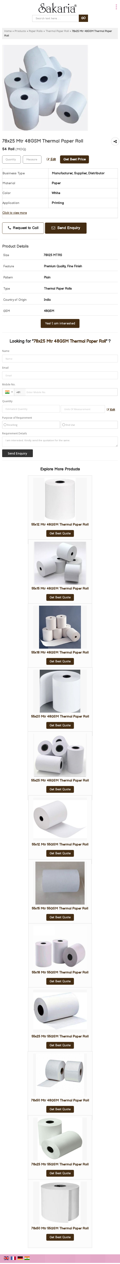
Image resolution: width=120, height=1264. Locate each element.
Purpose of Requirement (17, 417)
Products (20, 31)
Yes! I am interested (60, 323)
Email (5, 368)
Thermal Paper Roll (57, 31)
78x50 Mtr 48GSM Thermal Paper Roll (60, 1100)
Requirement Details (14, 433)
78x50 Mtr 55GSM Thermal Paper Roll (60, 1228)
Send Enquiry (66, 228)
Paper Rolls (36, 31)
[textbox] (32, 159)
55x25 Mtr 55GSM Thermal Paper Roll (60, 1036)
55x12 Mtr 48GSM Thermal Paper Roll (60, 525)
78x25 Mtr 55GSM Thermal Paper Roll (60, 1164)
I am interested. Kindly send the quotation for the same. (60, 442)
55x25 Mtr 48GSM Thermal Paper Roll (60, 781)
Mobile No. (8, 384)
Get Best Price (74, 159)
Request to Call (23, 228)
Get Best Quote (60, 533)
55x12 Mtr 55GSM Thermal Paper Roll (60, 845)
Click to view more (14, 213)
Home (8, 31)
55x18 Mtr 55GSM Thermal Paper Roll (60, 972)
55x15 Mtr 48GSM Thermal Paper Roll (60, 589)
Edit (51, 159)
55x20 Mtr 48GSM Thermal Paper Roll (60, 717)
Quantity (7, 401)
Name (5, 351)
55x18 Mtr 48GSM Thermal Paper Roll (60, 653)
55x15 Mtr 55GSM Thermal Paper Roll (60, 909)
